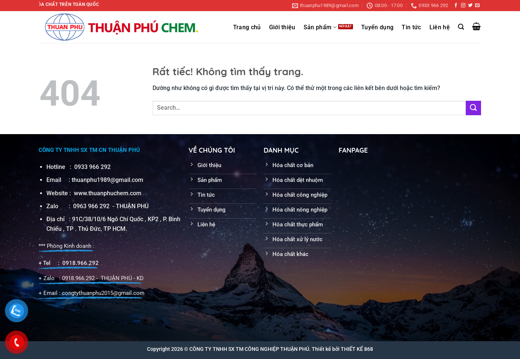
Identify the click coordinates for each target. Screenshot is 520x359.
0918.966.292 (80, 263)
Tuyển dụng (377, 27)
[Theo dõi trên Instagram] (463, 5)
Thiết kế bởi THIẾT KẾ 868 (342, 349)
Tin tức (411, 27)
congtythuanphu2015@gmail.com (103, 293)
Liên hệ (439, 27)
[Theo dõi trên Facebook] (456, 5)
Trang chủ (247, 27)
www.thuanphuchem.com (108, 193)
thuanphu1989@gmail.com (107, 179)
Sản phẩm (320, 27)
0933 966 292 (92, 166)
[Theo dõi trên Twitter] (470, 5)
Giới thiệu (282, 27)
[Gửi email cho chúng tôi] (477, 5)
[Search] (461, 26)
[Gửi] (473, 108)
